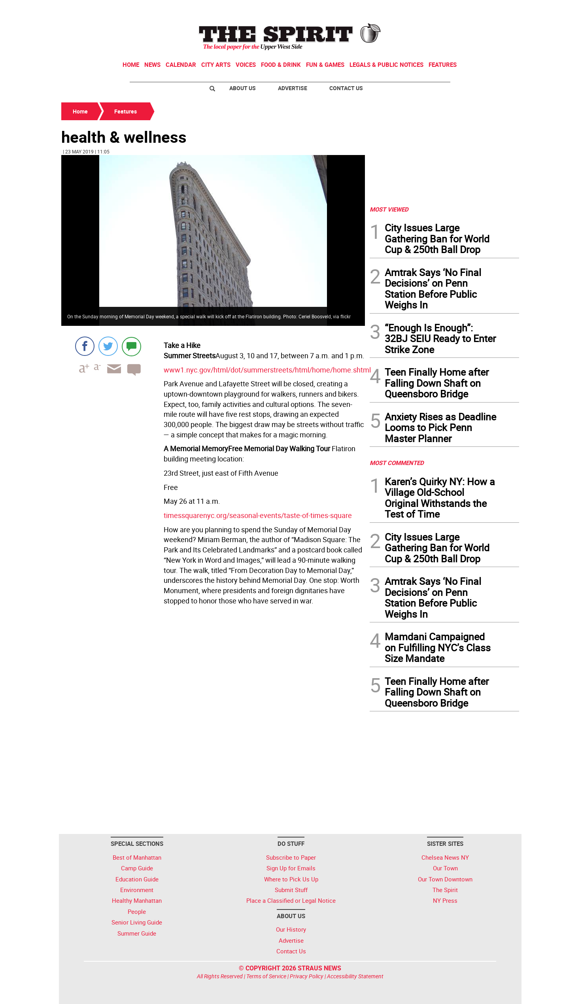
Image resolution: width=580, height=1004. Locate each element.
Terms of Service (266, 976)
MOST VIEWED (389, 209)
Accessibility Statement (355, 976)
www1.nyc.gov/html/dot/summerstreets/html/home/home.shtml (267, 369)
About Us (242, 88)
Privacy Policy (306, 976)
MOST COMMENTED (397, 463)
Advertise (292, 88)
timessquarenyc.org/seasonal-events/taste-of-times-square (258, 515)
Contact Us (346, 88)
